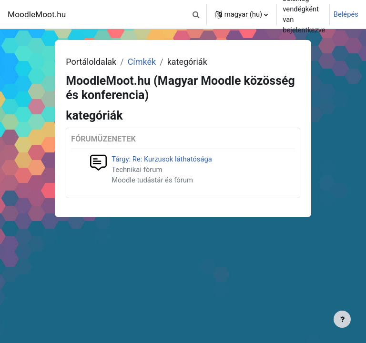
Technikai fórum (137, 169)
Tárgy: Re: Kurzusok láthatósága (162, 159)
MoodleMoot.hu (37, 14)
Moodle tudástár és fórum (152, 180)
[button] (196, 14)
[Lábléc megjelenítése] (342, 319)
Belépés (346, 14)
